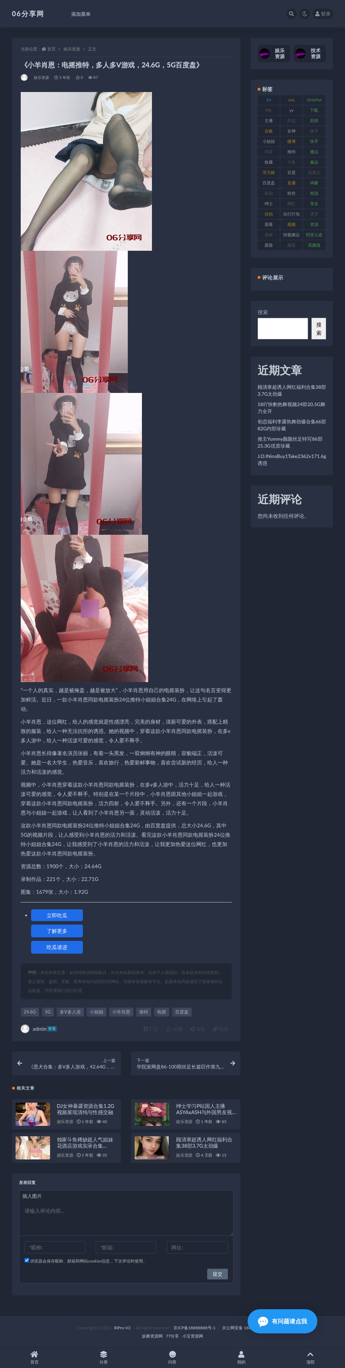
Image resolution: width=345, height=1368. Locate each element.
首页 (51, 49)
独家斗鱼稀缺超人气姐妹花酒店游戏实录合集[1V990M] (85, 1145)
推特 (143, 1011)
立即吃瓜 (57, 915)
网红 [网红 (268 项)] (291, 203)
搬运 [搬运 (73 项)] (314, 151)
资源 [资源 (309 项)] (314, 224)
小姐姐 (96, 1011)
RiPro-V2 (122, 1327)
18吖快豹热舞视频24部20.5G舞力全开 (291, 407)
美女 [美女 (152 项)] (314, 203)
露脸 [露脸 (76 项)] (269, 245)
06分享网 (28, 13)
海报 (197, 1029)
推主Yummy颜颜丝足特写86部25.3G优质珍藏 (290, 442)
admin (39, 1029)
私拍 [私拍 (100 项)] (269, 193)
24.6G (30, 1011)
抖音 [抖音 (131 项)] (269, 151)
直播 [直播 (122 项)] (291, 182)
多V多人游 (70, 1011)
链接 (221, 1029)
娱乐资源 (72, 49)
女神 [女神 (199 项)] (291, 131)
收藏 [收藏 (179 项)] (269, 162)
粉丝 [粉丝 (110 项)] (291, 193)
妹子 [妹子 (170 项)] (314, 131)
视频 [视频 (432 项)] (291, 224)
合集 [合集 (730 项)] (269, 131)
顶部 (310, 1358)
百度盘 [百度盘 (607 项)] (268, 182)
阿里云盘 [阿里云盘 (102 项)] (314, 234)
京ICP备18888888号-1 (194, 1327)
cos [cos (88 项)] (291, 99)
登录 (322, 14)
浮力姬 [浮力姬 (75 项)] (268, 172)
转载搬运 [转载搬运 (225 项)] (291, 234)
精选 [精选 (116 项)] (314, 193)
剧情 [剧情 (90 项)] (314, 120)
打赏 (151, 1029)
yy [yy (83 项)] (291, 110)
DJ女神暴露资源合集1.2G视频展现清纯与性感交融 (85, 1109)
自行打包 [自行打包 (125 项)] (291, 214)
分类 (103, 1358)
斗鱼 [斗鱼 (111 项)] (291, 162)
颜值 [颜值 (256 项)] (291, 245)
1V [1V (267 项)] (268, 99)
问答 (172, 1358)
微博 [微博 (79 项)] (291, 141)
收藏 (174, 1029)
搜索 (263, 312)
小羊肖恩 (121, 1011)
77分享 (172, 1336)
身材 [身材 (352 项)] (269, 234)
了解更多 (57, 931)
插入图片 (32, 1196)
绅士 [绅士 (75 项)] (269, 203)
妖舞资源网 (152, 1336)
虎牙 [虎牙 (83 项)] (314, 214)
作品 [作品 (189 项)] (291, 120)
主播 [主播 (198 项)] (269, 120)
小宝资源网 (192, 1336)
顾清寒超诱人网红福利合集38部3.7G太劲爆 (204, 1142)
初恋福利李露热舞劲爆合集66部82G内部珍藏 (292, 425)
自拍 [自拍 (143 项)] (269, 214)
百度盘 (182, 1011)
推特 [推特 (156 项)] (291, 151)
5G (48, 1011)
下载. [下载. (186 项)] (314, 110)
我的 (241, 1358)
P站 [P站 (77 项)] (268, 110)
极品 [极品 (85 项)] (314, 162)
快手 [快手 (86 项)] (314, 141)
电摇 (161, 1011)
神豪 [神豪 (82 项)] (314, 182)
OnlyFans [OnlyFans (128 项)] (314, 101)
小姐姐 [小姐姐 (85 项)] (268, 141)
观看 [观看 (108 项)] (269, 224)
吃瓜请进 (57, 947)
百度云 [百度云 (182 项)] (314, 172)
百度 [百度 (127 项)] (291, 172)
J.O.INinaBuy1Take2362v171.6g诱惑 (292, 459)
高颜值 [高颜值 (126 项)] (314, 245)
